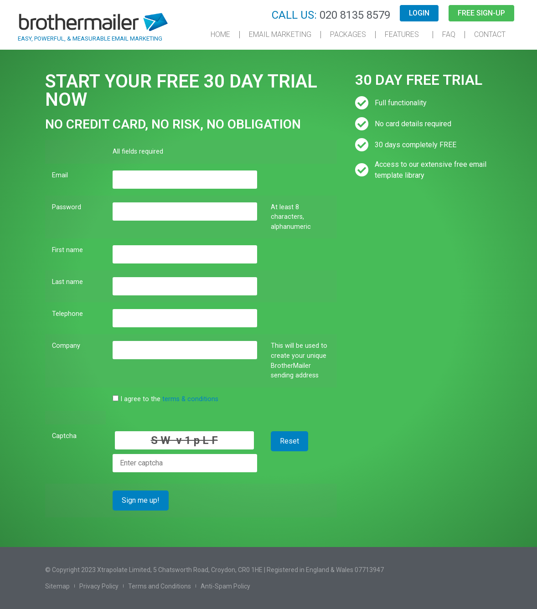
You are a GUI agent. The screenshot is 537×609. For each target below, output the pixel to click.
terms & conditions (190, 399)
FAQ (448, 34)
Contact (490, 34)
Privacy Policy (99, 586)
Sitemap (57, 586)
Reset (289, 441)
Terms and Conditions (159, 586)
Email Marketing (280, 34)
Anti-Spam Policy (225, 586)
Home (220, 34)
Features (404, 34)
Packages (348, 34)
